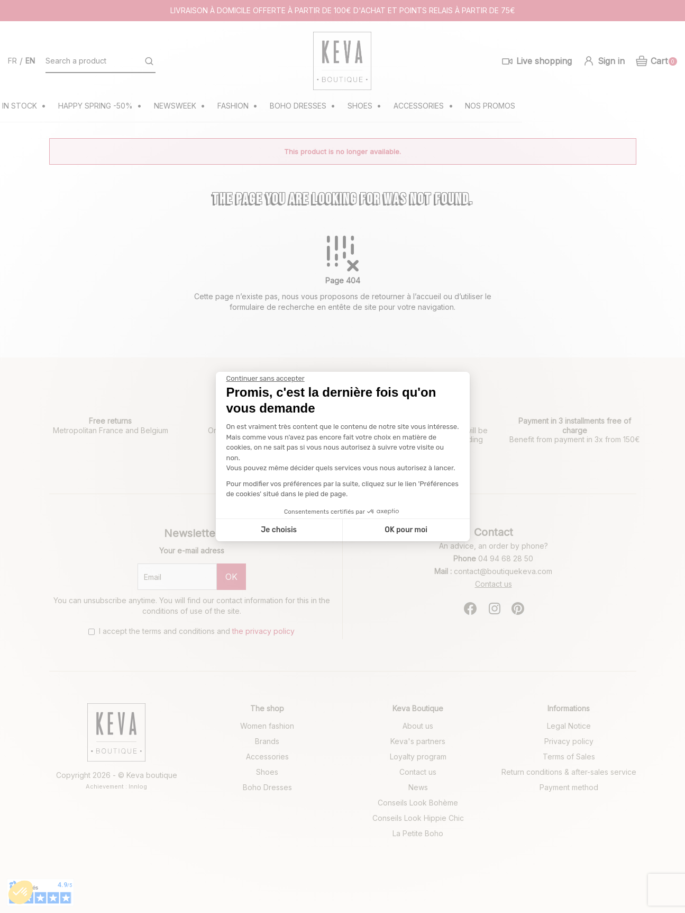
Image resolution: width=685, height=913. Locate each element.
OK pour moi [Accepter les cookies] (406, 529)
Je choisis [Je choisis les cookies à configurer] (279, 529)
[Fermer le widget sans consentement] (265, 378)
